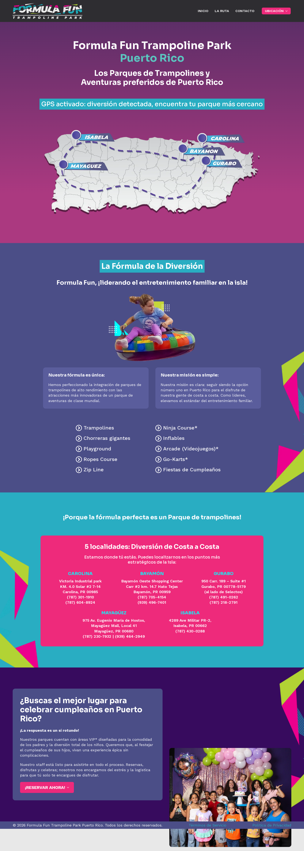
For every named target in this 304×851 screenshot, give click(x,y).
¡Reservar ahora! (45, 787)
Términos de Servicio (207, 825)
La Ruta (222, 11)
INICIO (203, 11)
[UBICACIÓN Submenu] (287, 11)
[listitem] (90, 137)
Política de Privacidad (271, 825)
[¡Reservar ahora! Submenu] (68, 787)
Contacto (244, 11)
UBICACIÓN (274, 11)
